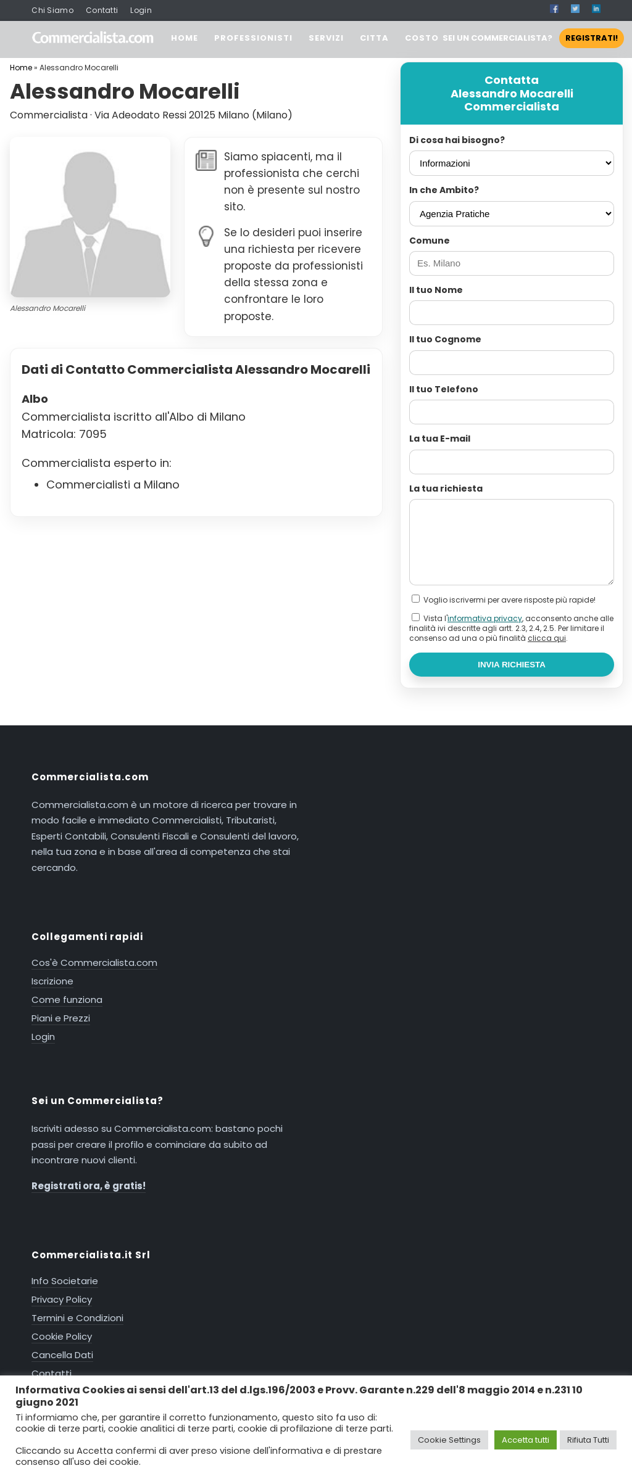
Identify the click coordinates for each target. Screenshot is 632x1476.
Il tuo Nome (436, 290)
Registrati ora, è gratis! (88, 1185)
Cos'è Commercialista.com (94, 962)
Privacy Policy (61, 1299)
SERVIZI (326, 38)
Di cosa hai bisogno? (457, 140)
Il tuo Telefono (443, 389)
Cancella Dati (62, 1354)
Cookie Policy (61, 1336)
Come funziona (66, 999)
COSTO (422, 38)
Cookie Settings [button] (449, 1440)
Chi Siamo (52, 10)
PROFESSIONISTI (253, 38)
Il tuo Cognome (445, 339)
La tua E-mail (439, 438)
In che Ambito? (444, 190)
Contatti (102, 10)
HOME (184, 38)
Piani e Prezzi (60, 1018)
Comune (429, 240)
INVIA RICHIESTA (512, 664)
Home (21, 67)
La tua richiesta (446, 488)
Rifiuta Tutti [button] (588, 1440)
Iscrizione (52, 981)
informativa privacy (484, 618)
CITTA (374, 38)
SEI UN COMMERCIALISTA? (533, 38)
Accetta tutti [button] (525, 1440)
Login (141, 10)
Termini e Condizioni (77, 1317)
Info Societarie (64, 1280)
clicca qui (547, 638)
